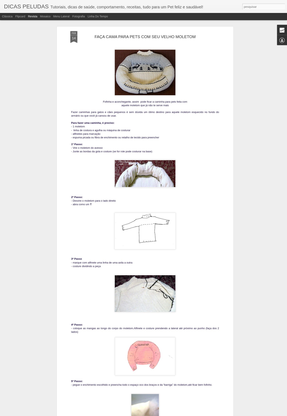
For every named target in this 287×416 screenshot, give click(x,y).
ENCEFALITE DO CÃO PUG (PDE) (128, 321)
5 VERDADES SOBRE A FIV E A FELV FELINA (137, 366)
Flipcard (20, 16)
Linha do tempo (98, 16)
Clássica (7, 16)
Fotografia (78, 16)
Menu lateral (61, 16)
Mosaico (45, 16)
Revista (32, 16)
